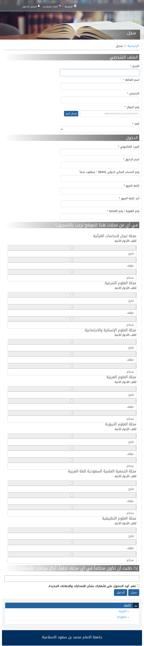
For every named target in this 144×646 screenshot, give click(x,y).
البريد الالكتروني (99, 150)
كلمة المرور (99, 189)
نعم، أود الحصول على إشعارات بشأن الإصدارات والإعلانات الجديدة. (93, 586)
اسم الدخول (99, 163)
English (122, 617)
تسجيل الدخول (31, 6)
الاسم (134, 66)
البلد (99, 127)
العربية (123, 611)
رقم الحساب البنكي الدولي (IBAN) (109, 172)
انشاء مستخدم (52, 6)
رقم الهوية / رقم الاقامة (99, 214)
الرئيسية (71, 6)
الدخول (121, 592)
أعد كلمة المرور (99, 202)
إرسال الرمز (71, 113)
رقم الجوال (72, 112)
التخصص (129, 94)
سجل (134, 592)
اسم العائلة (131, 80)
